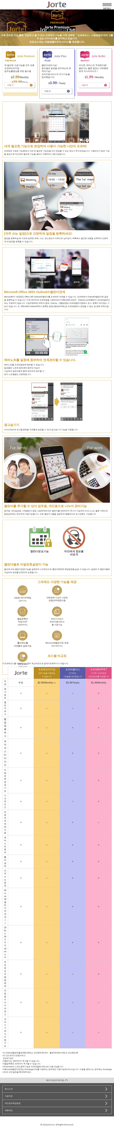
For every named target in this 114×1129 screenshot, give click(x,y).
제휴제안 (9, 1110)
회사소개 (9, 1089)
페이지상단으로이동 (57, 1080)
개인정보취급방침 (12, 1103)
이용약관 (9, 1096)
